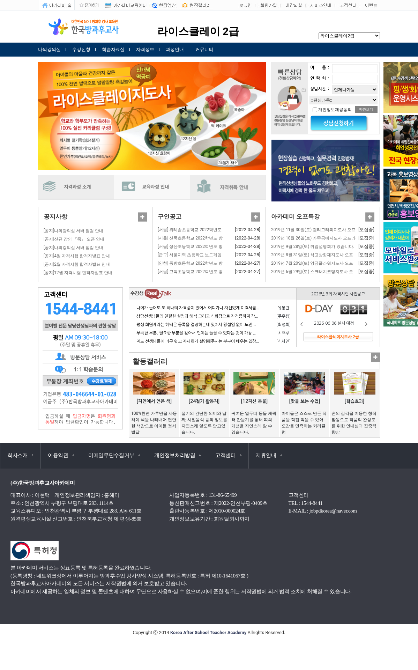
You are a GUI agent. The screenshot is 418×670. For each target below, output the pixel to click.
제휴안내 (269, 455)
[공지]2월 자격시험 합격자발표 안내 (77, 264)
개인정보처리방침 (177, 455)
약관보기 (366, 109)
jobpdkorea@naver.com (333, 511)
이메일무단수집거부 (114, 455)
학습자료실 (113, 49)
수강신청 (81, 49)
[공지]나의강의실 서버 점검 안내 (73, 230)
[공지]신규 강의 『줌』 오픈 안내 (74, 239)
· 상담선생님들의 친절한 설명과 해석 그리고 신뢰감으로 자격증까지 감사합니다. (203, 316)
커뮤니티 (204, 49)
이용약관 (61, 455)
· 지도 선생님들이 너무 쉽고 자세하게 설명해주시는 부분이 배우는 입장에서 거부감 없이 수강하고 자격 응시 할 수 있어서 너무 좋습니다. (251, 341)
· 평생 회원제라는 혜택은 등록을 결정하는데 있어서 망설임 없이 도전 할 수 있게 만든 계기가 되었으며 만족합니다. (232, 325)
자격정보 (145, 49)
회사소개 (20, 455)
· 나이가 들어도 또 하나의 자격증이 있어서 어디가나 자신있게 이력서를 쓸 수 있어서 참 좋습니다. (217, 308)
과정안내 (175, 49)
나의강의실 (49, 49)
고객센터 (228, 455)
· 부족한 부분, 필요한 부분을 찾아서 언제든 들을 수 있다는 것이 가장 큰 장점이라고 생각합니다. (216, 333)
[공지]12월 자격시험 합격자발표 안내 (78, 272)
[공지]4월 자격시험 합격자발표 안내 (77, 255)
